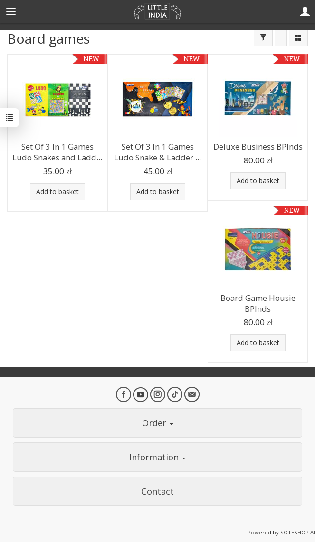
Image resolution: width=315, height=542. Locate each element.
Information (157, 457)
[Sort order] (281, 38)
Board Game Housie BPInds (258, 303)
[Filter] (263, 38)
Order (157, 423)
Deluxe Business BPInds (258, 146)
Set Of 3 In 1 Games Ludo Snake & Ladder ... (157, 152)
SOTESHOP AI (297, 532)
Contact (157, 491)
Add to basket (57, 191)
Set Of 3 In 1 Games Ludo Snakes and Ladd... (57, 152)
